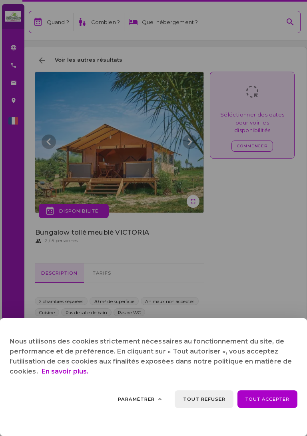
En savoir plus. (65, 371)
